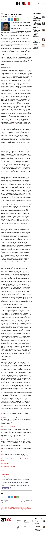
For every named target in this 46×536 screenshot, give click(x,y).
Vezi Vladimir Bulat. (5, 463)
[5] (15, 181)
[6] (12, 186)
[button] (43, 3)
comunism (10, 493)
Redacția (37, 48)
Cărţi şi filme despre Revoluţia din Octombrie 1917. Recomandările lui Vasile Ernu (38, 522)
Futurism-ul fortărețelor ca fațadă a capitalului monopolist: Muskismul (37, 40)
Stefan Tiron (38, 42)
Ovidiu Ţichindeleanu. (12, 426)
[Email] (10, 488)
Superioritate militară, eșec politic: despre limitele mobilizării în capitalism (37, 17)
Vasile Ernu (36, 524)
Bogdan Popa (38, 27)
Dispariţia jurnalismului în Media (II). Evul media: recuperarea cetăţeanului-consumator (25, 502)
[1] (15, 122)
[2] (15, 125)
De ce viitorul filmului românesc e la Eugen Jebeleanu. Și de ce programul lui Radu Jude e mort (37, 24)
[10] (6, 407)
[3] (13, 167)
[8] (25, 261)
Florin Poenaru (4, 16)
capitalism (5, 493)
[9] (28, 344)
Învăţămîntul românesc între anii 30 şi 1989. (7, 502)
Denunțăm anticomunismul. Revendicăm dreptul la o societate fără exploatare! (37, 46)
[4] (6, 172)
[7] (16, 236)
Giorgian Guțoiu (38, 20)
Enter (35, 20)
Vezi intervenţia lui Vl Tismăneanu (8, 466)
